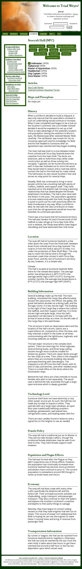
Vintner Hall (13, 51)
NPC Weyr (11, 86)
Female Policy (40, 54)
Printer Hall (12, 68)
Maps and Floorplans (66, 46)
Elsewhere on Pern (13, 84)
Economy (66, 54)
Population (54, 54)
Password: (73, 23)
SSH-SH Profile (11, 95)
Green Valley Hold (15, 70)
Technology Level (68, 50)
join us (75, 14)
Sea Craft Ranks (35, 87)
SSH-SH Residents (13, 97)
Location (43, 50)
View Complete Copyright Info (28, 558)
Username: (48, 23)
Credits (67, 33)
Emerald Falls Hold (14, 63)
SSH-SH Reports (12, 103)
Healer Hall (12, 53)
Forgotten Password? (51, 31)
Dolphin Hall (12, 61)
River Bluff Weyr (13, 88)
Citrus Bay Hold (14, 80)
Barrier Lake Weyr (13, 76)
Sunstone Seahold (14, 78)
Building (54, 50)
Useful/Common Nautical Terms (44, 90)
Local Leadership (37, 46)
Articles (51, 46)
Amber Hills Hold (13, 49)
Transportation (52, 57)
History (33, 50)
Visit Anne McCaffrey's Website (53, 558)
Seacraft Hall (13, 91)
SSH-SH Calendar (13, 99)
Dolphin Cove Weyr (13, 59)
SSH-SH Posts (11, 101)
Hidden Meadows (15, 55)
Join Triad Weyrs (67, 31)
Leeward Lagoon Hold (15, 72)
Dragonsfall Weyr (13, 47)
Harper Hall (12, 65)
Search (60, 33)
